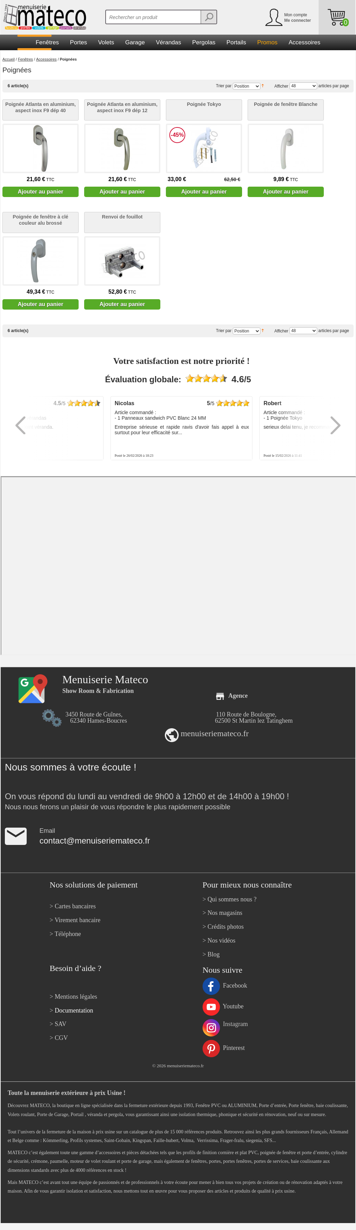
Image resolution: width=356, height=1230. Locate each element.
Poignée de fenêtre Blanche (286, 104)
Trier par (224, 85)
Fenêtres (25, 59)
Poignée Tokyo (204, 104)
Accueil (8, 59)
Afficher (281, 85)
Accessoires (46, 59)
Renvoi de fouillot (122, 217)
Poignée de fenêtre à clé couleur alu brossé (40, 220)
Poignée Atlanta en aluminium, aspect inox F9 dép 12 (122, 107)
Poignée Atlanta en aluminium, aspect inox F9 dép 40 (40, 107)
